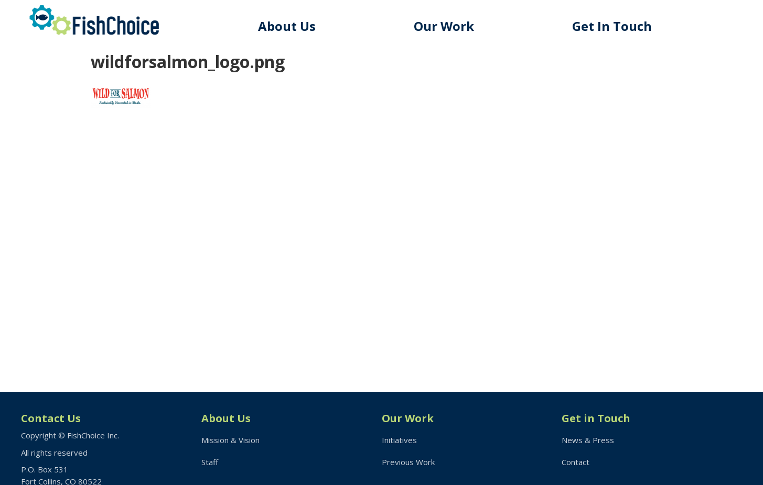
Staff (209, 462)
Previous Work (408, 462)
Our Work (444, 26)
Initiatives (399, 440)
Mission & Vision (230, 440)
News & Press (588, 440)
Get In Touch (612, 26)
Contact (575, 462)
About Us (287, 26)
